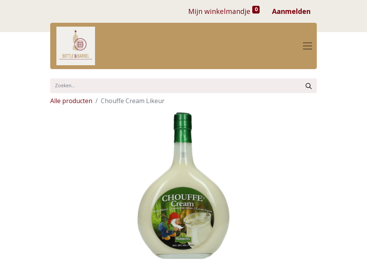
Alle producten (71, 101)
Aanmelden (291, 11)
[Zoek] (309, 85)
